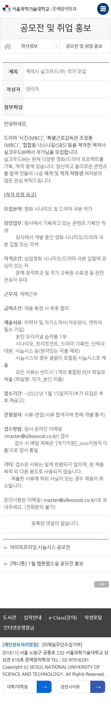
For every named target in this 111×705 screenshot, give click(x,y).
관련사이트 (70, 686)
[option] (37, 46)
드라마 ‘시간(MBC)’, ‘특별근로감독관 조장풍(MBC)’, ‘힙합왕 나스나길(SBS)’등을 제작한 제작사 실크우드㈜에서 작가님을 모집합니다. (55, 145)
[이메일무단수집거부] (62, 644)
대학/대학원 (17, 686)
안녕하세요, (16, 124)
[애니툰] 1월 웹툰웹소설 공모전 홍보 (46, 563)
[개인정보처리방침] (20, 644)
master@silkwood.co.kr (31, 436)
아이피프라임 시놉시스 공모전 (40, 547)
